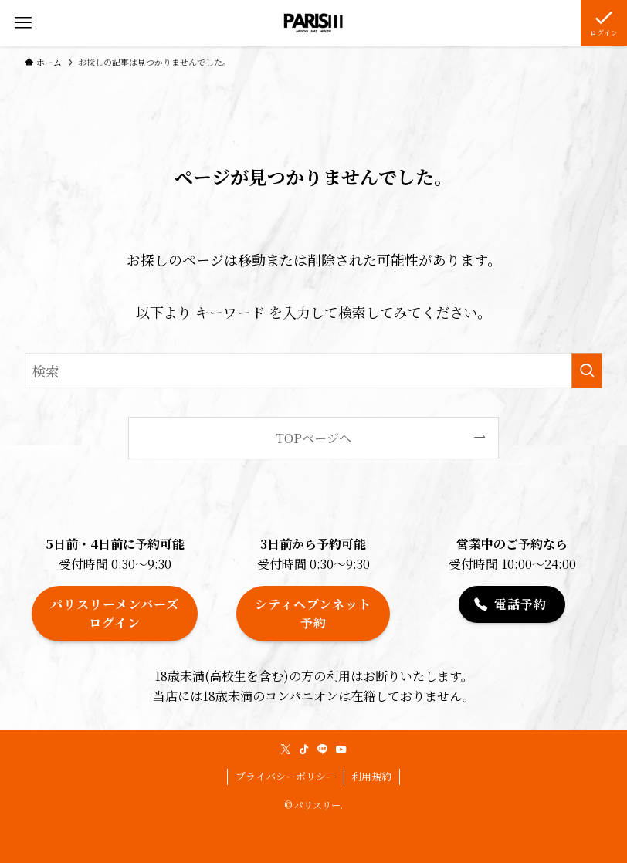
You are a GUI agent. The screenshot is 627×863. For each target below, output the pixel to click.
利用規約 (371, 776)
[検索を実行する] (586, 370)
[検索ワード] (313, 370)
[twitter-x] (286, 749)
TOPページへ (313, 437)
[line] (323, 749)
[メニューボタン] (23, 23)
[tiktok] (304, 749)
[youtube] (341, 749)
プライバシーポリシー (286, 776)
